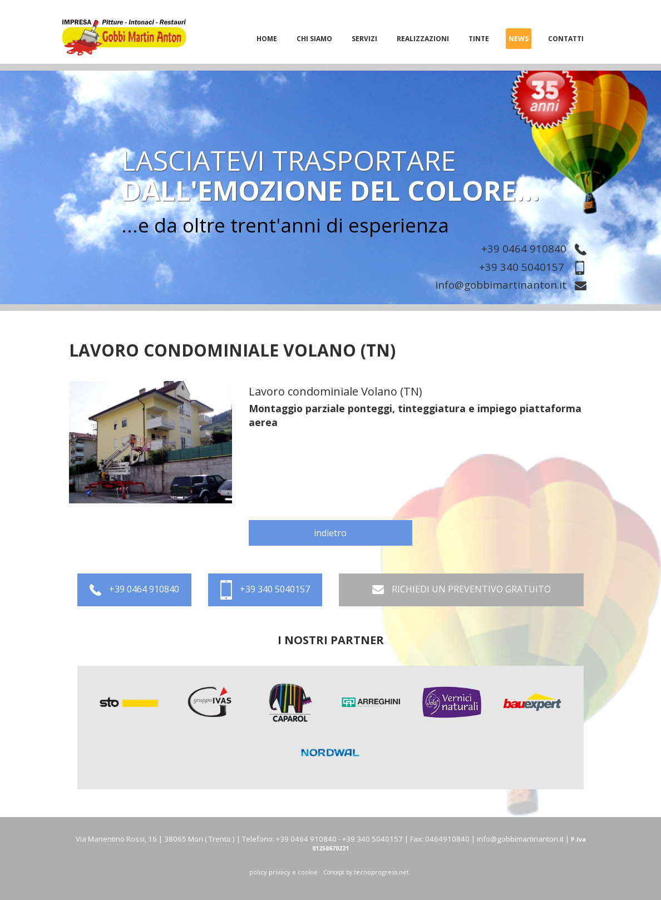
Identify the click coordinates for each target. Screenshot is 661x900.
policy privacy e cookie (283, 872)
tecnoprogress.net (381, 872)
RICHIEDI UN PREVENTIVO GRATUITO (461, 590)
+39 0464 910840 (536, 248)
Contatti (566, 38)
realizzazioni (423, 38)
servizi (364, 38)
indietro (330, 533)
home (266, 38)
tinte (478, 38)
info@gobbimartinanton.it (513, 285)
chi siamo (314, 38)
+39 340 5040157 (535, 267)
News (519, 38)
